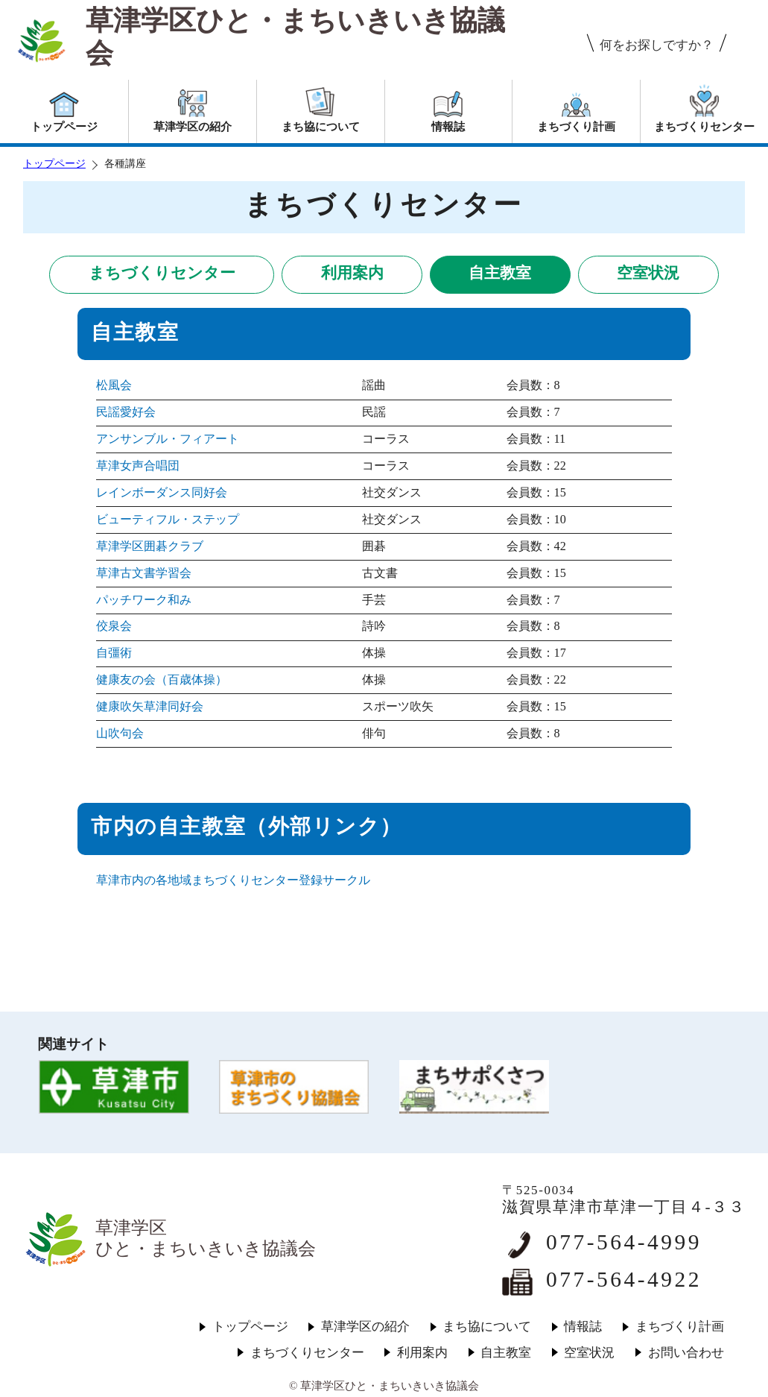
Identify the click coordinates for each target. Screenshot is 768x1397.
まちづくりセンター (162, 273)
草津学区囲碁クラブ (149, 546)
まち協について (486, 1326)
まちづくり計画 (679, 1326)
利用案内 (352, 273)
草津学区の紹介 (365, 1326)
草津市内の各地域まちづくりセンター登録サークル (233, 880)
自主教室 (500, 273)
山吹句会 (120, 733)
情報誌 (583, 1326)
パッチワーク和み (143, 600)
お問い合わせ (686, 1353)
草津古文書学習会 (143, 573)
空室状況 (648, 273)
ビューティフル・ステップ (167, 519)
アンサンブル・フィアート (167, 439)
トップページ (54, 163)
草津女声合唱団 (138, 466)
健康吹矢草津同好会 (149, 706)
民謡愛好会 (126, 412)
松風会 (114, 385)
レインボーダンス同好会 (161, 492)
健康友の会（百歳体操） (161, 680)
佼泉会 (114, 626)
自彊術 (114, 653)
